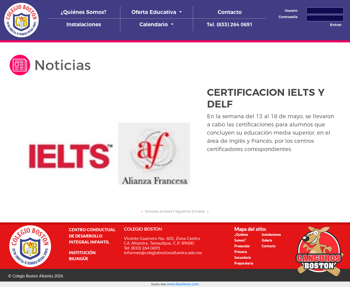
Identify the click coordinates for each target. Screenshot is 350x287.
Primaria (240, 252)
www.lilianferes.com (183, 284)
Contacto (230, 12)
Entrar (336, 24)
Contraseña (288, 17)
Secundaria (242, 258)
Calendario (154, 24)
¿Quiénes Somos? (83, 12)
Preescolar (242, 246)
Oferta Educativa (155, 12)
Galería (267, 240)
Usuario (291, 10)
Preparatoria (243, 263)
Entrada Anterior (156, 211)
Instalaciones (83, 24)
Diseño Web (159, 284)
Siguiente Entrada (192, 211)
